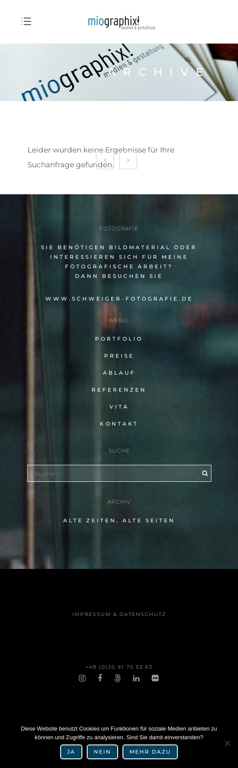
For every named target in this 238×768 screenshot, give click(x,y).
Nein (102, 751)
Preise (119, 355)
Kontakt (119, 423)
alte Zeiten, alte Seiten (119, 520)
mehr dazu (150, 751)
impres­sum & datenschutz (119, 614)
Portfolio (119, 338)
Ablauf (119, 372)
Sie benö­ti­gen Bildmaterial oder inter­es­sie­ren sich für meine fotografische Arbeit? (119, 257)
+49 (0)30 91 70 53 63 (119, 667)
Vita (119, 406)
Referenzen (119, 389)
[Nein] (227, 743)
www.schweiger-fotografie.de (119, 298)
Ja (71, 751)
